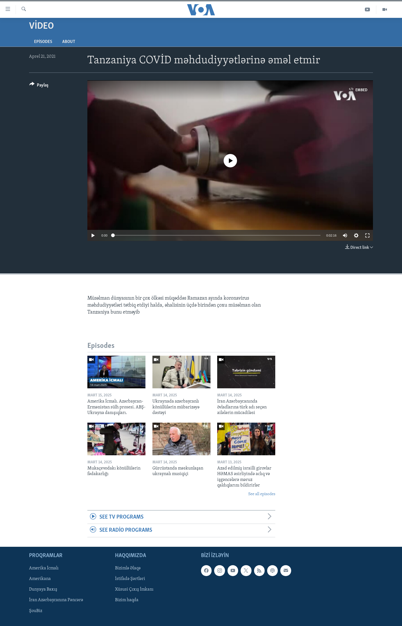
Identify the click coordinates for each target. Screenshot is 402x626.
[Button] (39, 86)
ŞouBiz (35, 610)
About (68, 42)
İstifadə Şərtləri (130, 579)
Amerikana (40, 579)
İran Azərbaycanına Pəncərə (56, 600)
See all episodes (261, 494)
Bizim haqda (126, 600)
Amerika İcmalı (44, 568)
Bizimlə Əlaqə (128, 568)
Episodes (43, 42)
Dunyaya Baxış (43, 589)
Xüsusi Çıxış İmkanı (134, 589)
